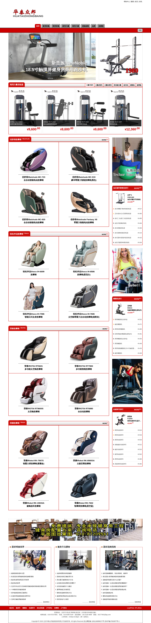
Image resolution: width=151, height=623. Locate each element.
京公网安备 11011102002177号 (94, 621)
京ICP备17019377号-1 (112, 621)
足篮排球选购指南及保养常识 (20, 596)
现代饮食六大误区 (63, 599)
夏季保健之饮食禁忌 (63, 589)
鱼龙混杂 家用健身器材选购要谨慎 (22, 576)
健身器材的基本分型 (17, 573)
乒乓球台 (49, 608)
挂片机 (126, 85)
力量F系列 (89, 85)
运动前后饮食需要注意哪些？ (66, 583)
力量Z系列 (98, 85)
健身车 (18, 608)
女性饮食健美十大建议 (64, 586)
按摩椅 (100, 26)
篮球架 (139, 85)
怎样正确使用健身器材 (18, 599)
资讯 (140, 1)
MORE (104, 140)
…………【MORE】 (43, 602)
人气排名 (64, 608)
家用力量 (65, 26)
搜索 (140, 30)
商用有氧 (56, 26)
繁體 (132, 1)
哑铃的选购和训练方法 (64, 593)
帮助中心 (127, 1)
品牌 (93, 26)
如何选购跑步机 (108, 593)
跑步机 (11, 608)
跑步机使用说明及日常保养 (20, 580)
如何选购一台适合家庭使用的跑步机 (114, 589)
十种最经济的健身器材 (18, 589)
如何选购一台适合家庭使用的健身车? (115, 586)
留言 (136, 1)
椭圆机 (24, 608)
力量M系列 (108, 85)
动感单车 (32, 608)
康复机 (132, 85)
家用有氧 (46, 26)
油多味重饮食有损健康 (64, 573)
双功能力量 (117, 85)
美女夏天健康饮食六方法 (65, 580)
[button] (50, 78)
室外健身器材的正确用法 (19, 593)
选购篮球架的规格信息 (110, 599)
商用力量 (75, 26)
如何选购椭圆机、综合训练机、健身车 (115, 573)
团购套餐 (85, 26)
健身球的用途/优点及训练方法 (66, 596)
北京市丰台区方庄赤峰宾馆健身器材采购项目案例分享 (28, 586)
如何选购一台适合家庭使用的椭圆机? (115, 583)
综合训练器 (40, 608)
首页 (38, 26)
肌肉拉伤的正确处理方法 (65, 576)
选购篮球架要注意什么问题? (112, 580)
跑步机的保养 (15, 583)
